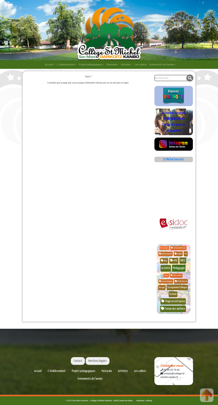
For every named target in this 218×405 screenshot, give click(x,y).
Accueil (49, 64)
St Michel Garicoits (173, 159)
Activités (125, 64)
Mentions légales (97, 360)
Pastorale (112, 64)
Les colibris (141, 64)
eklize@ (149, 401)
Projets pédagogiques (90, 64)
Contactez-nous (172, 366)
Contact (78, 360)
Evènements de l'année (161, 64)
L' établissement (65, 64)
